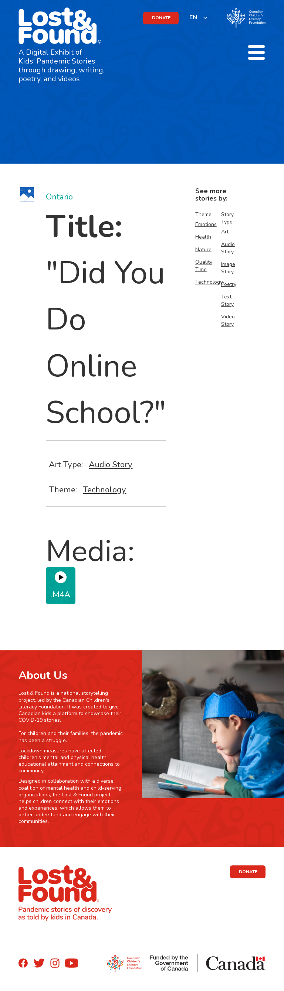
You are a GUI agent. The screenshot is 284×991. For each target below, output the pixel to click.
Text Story (227, 300)
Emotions (206, 224)
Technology (104, 489)
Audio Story (110, 464)
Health (203, 236)
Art (225, 231)
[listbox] (199, 17)
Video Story (228, 320)
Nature (203, 249)
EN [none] (193, 17)
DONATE (161, 18)
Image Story (228, 268)
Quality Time (203, 266)
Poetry (228, 284)
